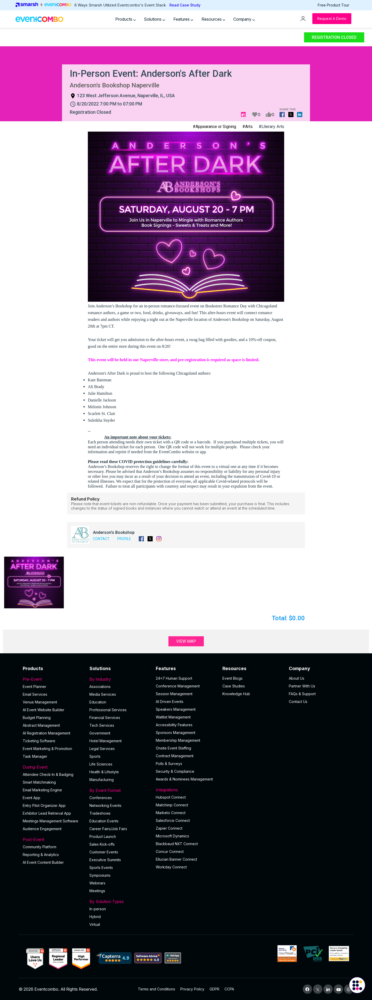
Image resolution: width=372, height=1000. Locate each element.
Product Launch (102, 836)
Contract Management (174, 756)
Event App (31, 798)
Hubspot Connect (171, 797)
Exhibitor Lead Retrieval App (47, 813)
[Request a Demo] (331, 18)
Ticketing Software (39, 741)
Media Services (102, 694)
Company (244, 19)
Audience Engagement (42, 829)
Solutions (154, 19)
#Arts (247, 126)
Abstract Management (41, 725)
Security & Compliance (175, 771)
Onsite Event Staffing (173, 748)
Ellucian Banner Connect (176, 859)
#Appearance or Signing (214, 126)
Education (97, 702)
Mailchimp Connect (172, 805)
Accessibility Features (174, 725)
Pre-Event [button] (53, 679)
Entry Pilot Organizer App (44, 805)
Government (99, 733)
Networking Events (105, 805)
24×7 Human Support (174, 678)
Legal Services (102, 748)
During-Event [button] (53, 767)
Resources (213, 19)
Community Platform (39, 847)
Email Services (35, 694)
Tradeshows (100, 813)
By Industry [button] (119, 679)
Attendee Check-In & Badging (48, 774)
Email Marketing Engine (42, 790)
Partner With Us (302, 686)
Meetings (97, 891)
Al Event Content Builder (43, 862)
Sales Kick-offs (102, 844)
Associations (100, 686)
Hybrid (95, 916)
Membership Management (178, 740)
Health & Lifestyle (104, 772)
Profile (124, 539)
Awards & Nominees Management (184, 779)
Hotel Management (105, 741)
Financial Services (104, 717)
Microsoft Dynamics (172, 836)
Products (125, 19)
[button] (34, 582)
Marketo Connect (170, 812)
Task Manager (35, 756)
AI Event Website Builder (43, 710)
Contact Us (298, 701)
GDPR (214, 989)
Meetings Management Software (50, 821)
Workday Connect (171, 867)
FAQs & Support (302, 694)
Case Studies (233, 686)
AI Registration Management (46, 733)
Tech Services (101, 725)
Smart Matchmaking (39, 782)
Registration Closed (334, 37)
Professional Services (108, 710)
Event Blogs (232, 678)
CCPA (229, 989)
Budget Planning (37, 717)
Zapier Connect (169, 828)
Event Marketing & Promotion (47, 748)
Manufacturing (101, 779)
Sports (94, 756)
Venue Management (40, 702)
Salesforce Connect (173, 820)
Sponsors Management (175, 732)
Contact (101, 539)
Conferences (100, 798)
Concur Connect (170, 851)
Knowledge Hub (236, 694)
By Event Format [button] (119, 790)
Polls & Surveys (169, 763)
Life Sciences (100, 764)
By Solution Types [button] (119, 901)
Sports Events (101, 867)
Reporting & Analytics (41, 854)
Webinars (97, 883)
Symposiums (100, 875)
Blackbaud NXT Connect (177, 844)
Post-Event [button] (53, 839)
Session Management (174, 694)
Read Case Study (184, 5)
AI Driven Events (169, 701)
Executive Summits (105, 860)
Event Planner (34, 686)
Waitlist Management (173, 717)
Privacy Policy (192, 989)
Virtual (94, 924)
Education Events (104, 821)
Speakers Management (176, 709)
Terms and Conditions (156, 989)
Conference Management (178, 686)
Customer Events (103, 852)
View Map (186, 641)
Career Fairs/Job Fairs (108, 829)
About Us (296, 678)
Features (183, 19)
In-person (97, 909)
